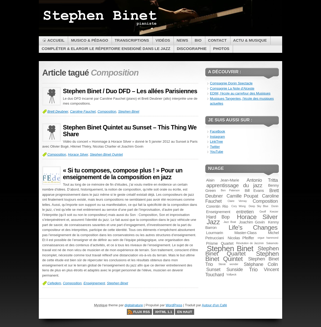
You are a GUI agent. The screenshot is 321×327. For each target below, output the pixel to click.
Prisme (212, 243)
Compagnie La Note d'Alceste (232, 88)
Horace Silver (78, 154)
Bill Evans (254, 190)
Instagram (217, 137)
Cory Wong (238, 206)
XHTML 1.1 (163, 312)
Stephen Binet (128, 111)
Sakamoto (272, 243)
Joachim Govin (252, 222)
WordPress (174, 305)
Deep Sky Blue (258, 206)
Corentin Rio (217, 206)
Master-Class (245, 232)
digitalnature (134, 305)
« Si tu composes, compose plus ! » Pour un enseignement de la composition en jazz (123, 173)
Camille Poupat (242, 196)
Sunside (235, 269)
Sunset (213, 269)
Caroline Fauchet (83, 111)
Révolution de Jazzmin (250, 243)
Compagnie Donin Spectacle (231, 83)
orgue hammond (268, 237)
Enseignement (94, 283)
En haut (184, 312)
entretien (245, 211)
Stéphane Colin (261, 264)
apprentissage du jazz (234, 185)
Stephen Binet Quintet (106, 154)
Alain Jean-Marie (222, 180)
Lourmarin (214, 232)
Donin (274, 206)
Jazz (213, 222)
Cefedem (54, 283)
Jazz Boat (229, 221)
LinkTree (216, 141)
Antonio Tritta (262, 180)
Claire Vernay (237, 200)
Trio (253, 269)
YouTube (216, 152)
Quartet (227, 243)
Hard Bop (218, 217)
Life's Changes (253, 227)
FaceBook (217, 131)
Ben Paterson (230, 190)
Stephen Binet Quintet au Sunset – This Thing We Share (129, 130)
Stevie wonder (228, 264)
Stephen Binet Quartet (242, 251)
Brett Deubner (57, 111)
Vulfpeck (231, 274)
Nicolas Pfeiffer (241, 238)
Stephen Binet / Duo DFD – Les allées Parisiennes (130, 91)
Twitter (215, 147)
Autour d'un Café (214, 305)
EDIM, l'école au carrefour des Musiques (240, 93)
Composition (107, 111)
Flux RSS (141, 312)
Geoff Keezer (268, 211)
